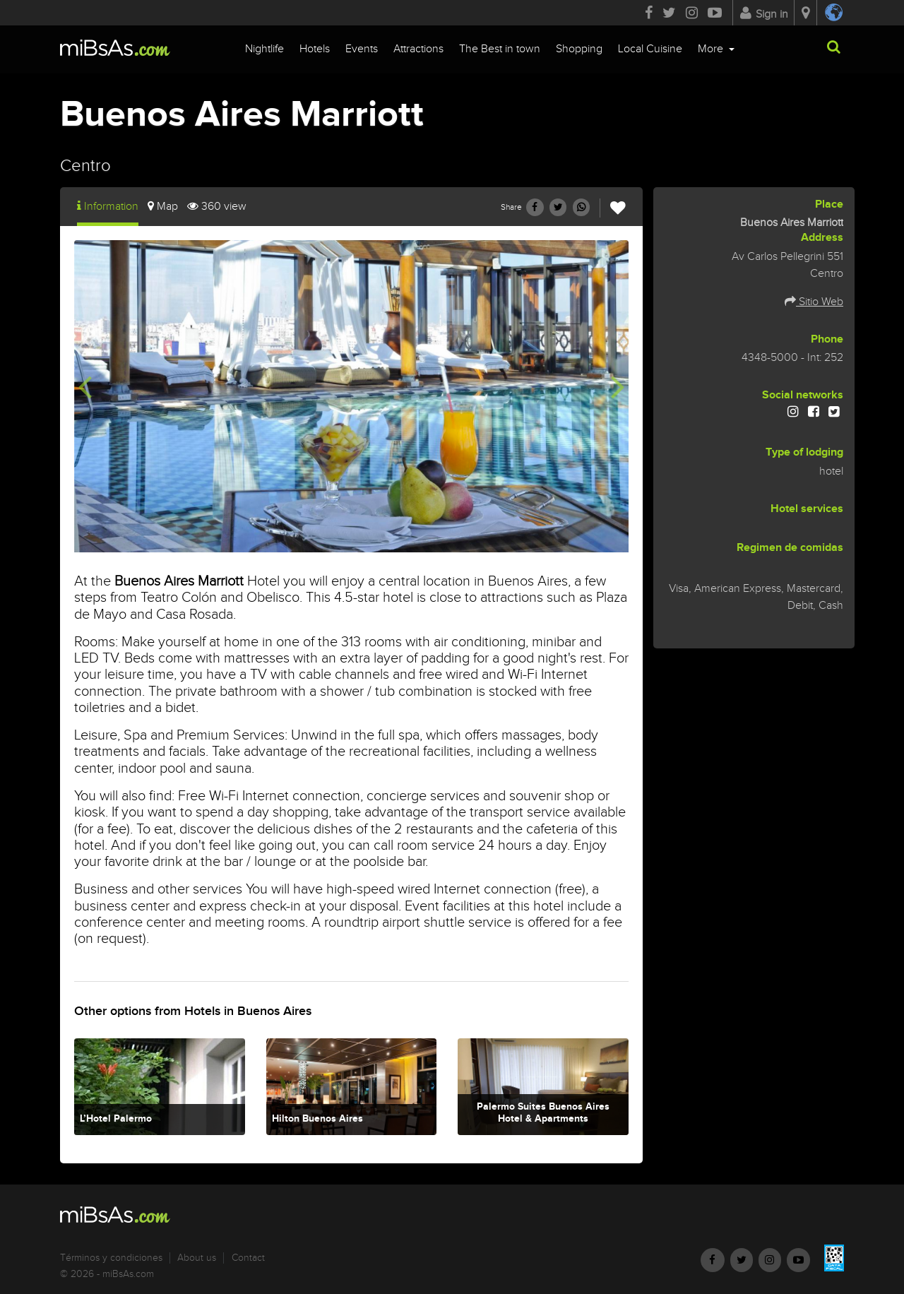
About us (196, 1258)
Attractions (418, 49)
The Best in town (499, 49)
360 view (216, 206)
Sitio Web (814, 302)
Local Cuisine (650, 49)
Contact (248, 1258)
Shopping (579, 49)
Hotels (314, 49)
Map (163, 206)
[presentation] (85, 385)
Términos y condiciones (111, 1258)
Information (107, 206)
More (712, 49)
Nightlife (264, 49)
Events (361, 49)
